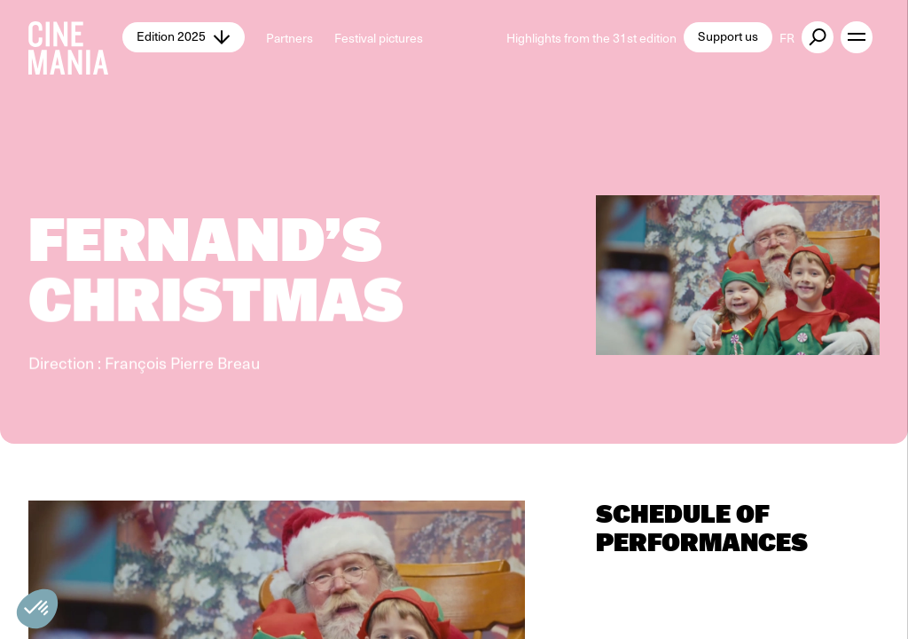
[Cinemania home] (75, 37)
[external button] (818, 37)
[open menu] (857, 37)
